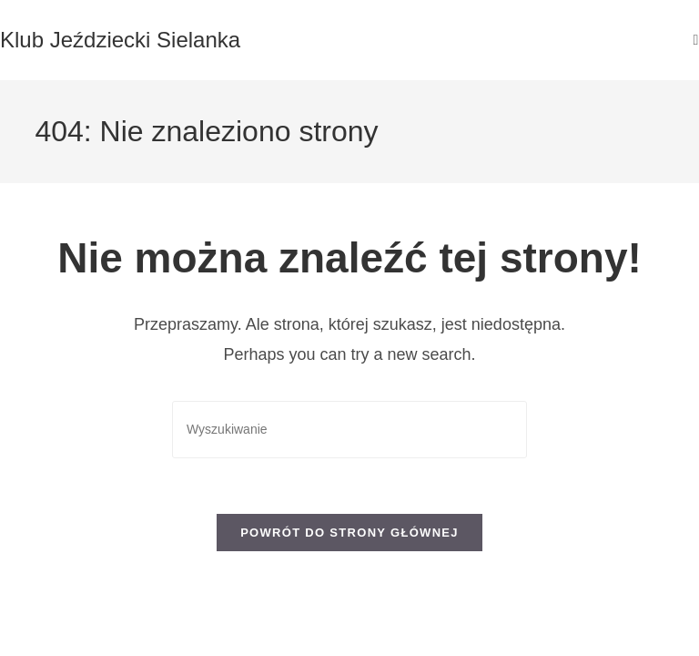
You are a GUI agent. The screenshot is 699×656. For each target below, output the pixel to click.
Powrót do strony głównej (349, 532)
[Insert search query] (349, 429)
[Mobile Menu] (696, 39)
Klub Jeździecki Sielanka (120, 39)
